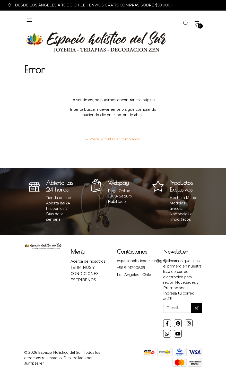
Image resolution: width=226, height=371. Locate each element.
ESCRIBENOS (83, 280)
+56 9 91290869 (131, 267)
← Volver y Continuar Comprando (113, 139)
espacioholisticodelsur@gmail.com (148, 260)
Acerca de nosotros (88, 261)
